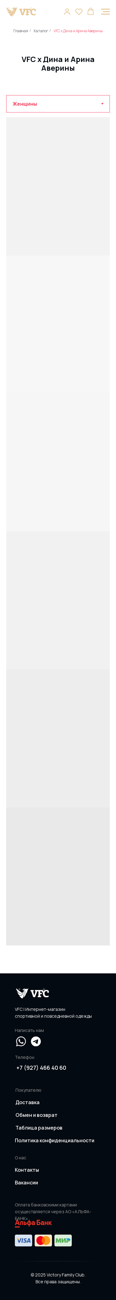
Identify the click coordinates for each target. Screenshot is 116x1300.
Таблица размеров (38, 1127)
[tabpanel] (58, 542)
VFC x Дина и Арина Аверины (78, 30)
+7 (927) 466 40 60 (41, 1067)
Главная (20, 30)
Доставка (27, 1102)
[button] (67, 11)
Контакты (27, 1169)
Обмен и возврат (36, 1115)
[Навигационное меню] (105, 12)
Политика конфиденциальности (54, 1140)
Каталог (41, 30)
